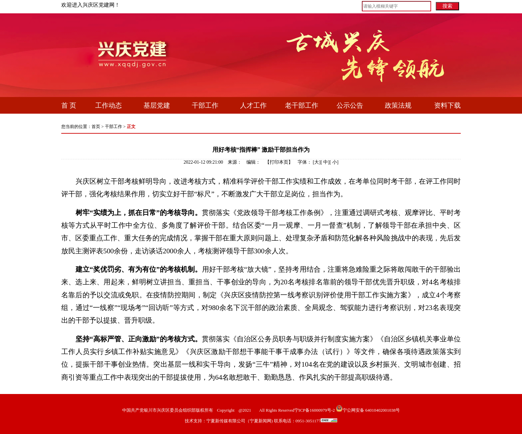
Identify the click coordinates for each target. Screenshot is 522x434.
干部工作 (205, 105)
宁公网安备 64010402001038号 (371, 410)
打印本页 (279, 162)
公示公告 (350, 105)
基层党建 (156, 105)
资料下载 (447, 105)
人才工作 (253, 105)
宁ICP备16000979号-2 (314, 410)
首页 (96, 126)
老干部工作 (301, 105)
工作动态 (108, 105)
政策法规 (398, 105)
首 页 (68, 105)
